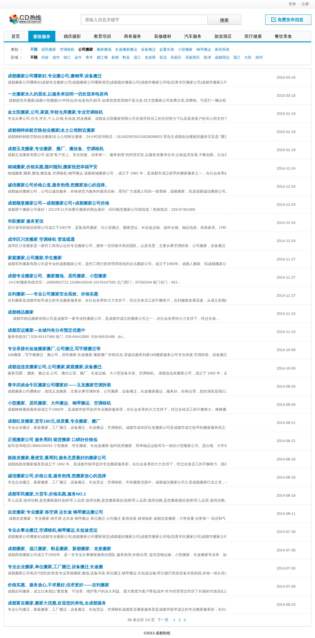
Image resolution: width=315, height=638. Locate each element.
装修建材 (162, 36)
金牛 (78, 57)
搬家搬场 (104, 49)
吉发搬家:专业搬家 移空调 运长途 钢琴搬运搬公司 (55, 512)
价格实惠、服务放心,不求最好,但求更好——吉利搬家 (58, 584)
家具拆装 (222, 49)
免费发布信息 (287, 19)
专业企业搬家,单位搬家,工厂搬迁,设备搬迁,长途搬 (55, 566)
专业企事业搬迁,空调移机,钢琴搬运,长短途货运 (53, 530)
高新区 (175, 57)
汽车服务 (192, 36)
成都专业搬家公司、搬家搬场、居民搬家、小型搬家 (57, 275)
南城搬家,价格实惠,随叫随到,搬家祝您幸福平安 (53, 166)
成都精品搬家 (21, 312)
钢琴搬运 (203, 49)
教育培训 (102, 36)
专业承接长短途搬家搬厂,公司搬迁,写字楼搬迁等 (54, 348)
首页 (15, 36)
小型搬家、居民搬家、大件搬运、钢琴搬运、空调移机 (59, 403)
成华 (56, 57)
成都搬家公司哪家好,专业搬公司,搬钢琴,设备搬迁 (55, 75)
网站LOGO (29, 21)
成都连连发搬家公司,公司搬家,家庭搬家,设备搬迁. (55, 366)
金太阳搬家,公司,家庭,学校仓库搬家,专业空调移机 (55, 112)
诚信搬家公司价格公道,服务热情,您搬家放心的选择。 (58, 184)
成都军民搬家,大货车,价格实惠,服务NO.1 (47, 493)
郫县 (126, 57)
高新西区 (192, 57)
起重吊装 (166, 49)
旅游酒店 (223, 36)
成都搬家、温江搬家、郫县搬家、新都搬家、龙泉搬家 (59, 548)
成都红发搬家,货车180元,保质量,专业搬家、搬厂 (54, 421)
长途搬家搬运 (126, 49)
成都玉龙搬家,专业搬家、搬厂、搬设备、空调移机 (56, 148)
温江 (137, 57)
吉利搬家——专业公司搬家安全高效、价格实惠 (53, 294)
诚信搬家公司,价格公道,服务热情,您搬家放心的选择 (57, 475)
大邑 (248, 57)
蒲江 (237, 57)
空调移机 (67, 49)
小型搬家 (185, 49)
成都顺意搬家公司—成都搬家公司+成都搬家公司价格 (58, 203)
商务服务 (132, 36)
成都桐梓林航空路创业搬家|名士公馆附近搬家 (51, 130)
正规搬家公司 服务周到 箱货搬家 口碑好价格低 (53, 439)
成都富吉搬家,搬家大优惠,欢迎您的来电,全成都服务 (57, 603)
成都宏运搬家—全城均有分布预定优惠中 (46, 330)
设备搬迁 (148, 49)
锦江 (67, 57)
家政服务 (41, 36)
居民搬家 (48, 49)
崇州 (259, 57)
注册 (305, 4)
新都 (115, 57)
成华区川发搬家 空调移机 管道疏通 (41, 239)
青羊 (89, 57)
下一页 (162, 620)
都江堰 (102, 57)
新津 (207, 57)
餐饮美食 (283, 36)
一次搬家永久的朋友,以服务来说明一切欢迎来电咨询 (58, 94)
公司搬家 (85, 49)
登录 (292, 4)
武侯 (45, 57)
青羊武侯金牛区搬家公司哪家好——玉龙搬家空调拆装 (59, 384)
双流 (163, 57)
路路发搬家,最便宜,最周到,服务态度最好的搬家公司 (57, 457)
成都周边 (222, 57)
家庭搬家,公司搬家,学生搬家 (35, 257)
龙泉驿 (150, 57)
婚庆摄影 (72, 36)
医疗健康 (253, 36)
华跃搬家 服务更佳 (25, 221)
